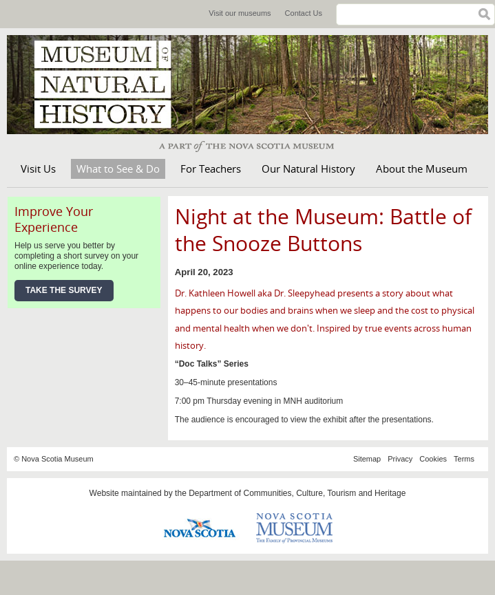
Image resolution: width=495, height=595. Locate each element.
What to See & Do (118, 168)
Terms (464, 459)
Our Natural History (308, 168)
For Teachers (210, 168)
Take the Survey (64, 290)
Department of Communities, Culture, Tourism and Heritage (297, 493)
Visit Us (38, 168)
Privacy (400, 459)
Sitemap (367, 459)
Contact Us (303, 13)
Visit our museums (240, 13)
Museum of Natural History (110, 84)
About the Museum (421, 168)
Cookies (433, 459)
